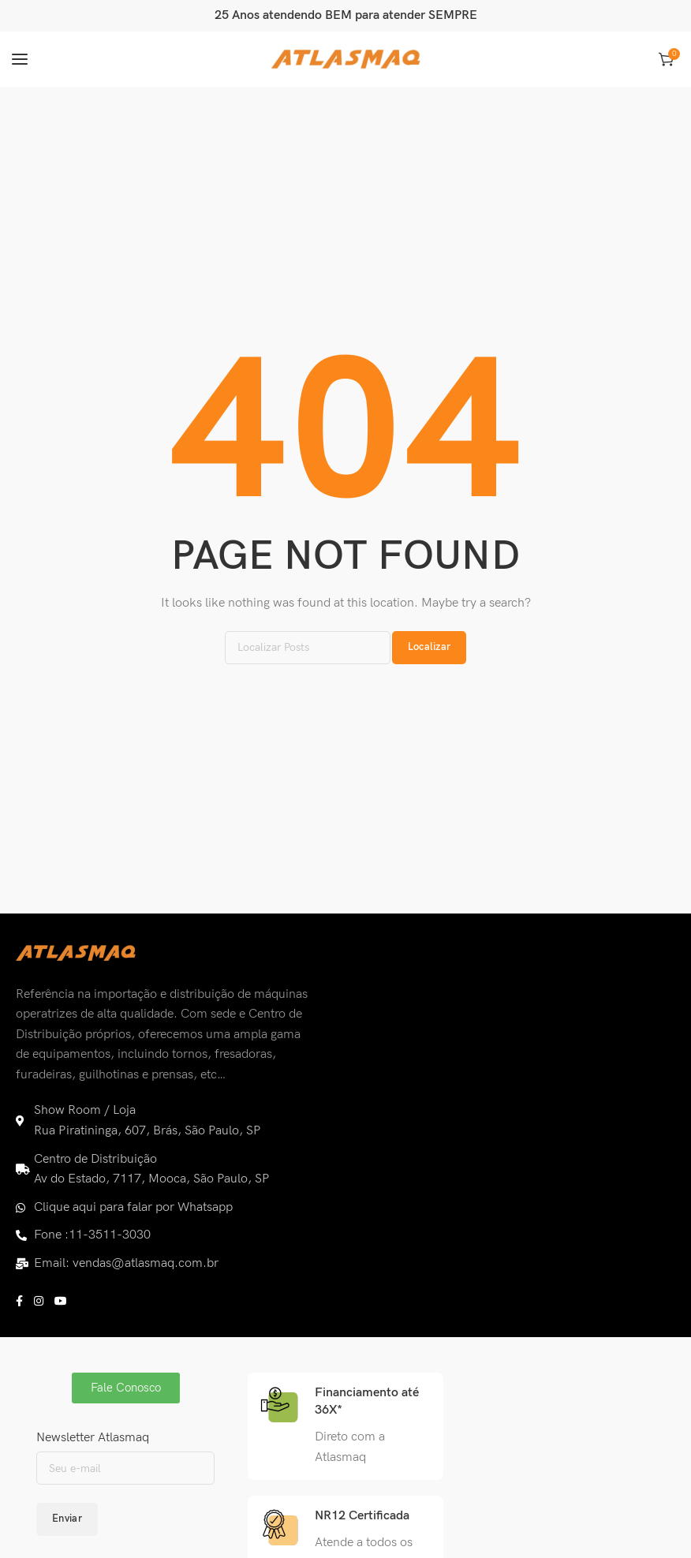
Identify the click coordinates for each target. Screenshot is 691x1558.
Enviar (67, 1518)
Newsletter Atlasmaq (92, 1437)
